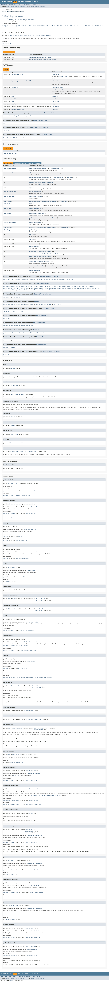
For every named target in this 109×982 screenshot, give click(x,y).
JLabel (13, 101)
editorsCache (56, 81)
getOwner (32, 279)
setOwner (62, 279)
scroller (54, 99)
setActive (47, 279)
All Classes (36, 4)
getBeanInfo (49, 286)
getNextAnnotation (35, 208)
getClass (24, 304)
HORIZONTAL (13, 137)
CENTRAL (5, 137)
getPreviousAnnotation (36, 213)
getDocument (16, 279)
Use (19, 1)
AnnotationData (19, 74)
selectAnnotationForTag (37, 261)
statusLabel (56, 101)
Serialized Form (7, 43)
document (12, 116)
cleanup (31, 187)
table (53, 104)
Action (9, 201)
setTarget (70, 279)
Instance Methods (20, 163)
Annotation (42, 168)
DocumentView (61, 25)
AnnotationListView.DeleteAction (40, 57)
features (6, 130)
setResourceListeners (39, 290)
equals (10, 304)
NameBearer (88, 25)
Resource (70, 25)
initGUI (31, 239)
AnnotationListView (10, 153)
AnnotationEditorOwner (36, 25)
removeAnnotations (35, 254)
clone (5, 304)
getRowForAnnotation (36, 218)
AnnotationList (50, 25)
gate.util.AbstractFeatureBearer (13, 16)
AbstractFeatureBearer (40, 127)
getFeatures (7, 297)
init (46, 288)
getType (31, 234)
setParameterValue (80, 288)
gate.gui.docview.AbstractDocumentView (21, 19)
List (12, 74)
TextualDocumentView (17, 109)
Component (7, 203)
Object (48, 261)
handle (30, 116)
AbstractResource (40, 120)
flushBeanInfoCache (25, 286)
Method (22, 6)
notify (38, 304)
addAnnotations (34, 173)
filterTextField (57, 87)
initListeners (34, 244)
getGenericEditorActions (37, 201)
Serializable (6, 27)
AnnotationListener (8, 25)
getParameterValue (9, 288)
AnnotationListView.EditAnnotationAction (43, 59)
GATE (11, 980)
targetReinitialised (26, 325)
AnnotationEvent (47, 182)
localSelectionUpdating (60, 89)
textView (54, 109)
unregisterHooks (34, 270)
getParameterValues (37, 288)
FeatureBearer (79, 25)
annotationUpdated (35, 182)
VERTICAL (21, 137)
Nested (8, 6)
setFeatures (17, 297)
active (5, 116)
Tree (22, 1)
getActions (6, 279)
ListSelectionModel (10, 222)
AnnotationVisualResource (27, 81)
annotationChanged (35, 177)
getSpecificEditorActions (37, 227)
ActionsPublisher (22, 25)
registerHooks (34, 246)
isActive (39, 279)
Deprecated (28, 1)
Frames (21, 4)
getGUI (31, 203)
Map (12, 81)
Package (9, 1)
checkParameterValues (10, 286)
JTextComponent (9, 230)
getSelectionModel (35, 222)
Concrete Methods (34, 163)
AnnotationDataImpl (10, 168)
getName (91, 286)
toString (51, 290)
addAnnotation (34, 168)
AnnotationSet (55, 168)
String (16, 81)
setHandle (54, 279)
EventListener (16, 27)
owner (35, 116)
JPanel (13, 96)
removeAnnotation (35, 251)
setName (69, 288)
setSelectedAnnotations (37, 266)
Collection (45, 254)
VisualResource (99, 25)
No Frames (27, 4)
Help (38, 1)
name (4, 123)
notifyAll (44, 304)
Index (34, 1)
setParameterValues (9, 290)
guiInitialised (21, 116)
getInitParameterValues (62, 286)
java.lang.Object (6, 15)
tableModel (55, 106)
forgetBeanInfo (38, 286)
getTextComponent (35, 230)
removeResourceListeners (57, 288)
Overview (3, 1)
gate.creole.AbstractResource (15, 18)
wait (50, 304)
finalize (17, 304)
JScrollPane (15, 99)
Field (12, 6)
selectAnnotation (35, 256)
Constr (17, 6)
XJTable (13, 104)
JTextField (14, 87)
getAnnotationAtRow (35, 196)
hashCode (31, 304)
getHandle (24, 279)
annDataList (56, 74)
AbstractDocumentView (14, 34)
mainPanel (55, 96)
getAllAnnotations (35, 191)
